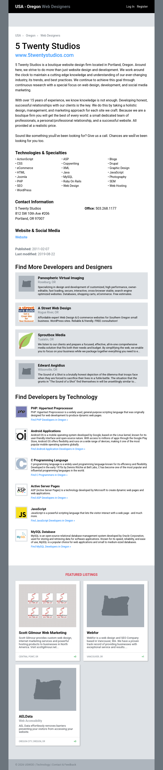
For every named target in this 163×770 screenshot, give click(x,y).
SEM (113, 181)
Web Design (71, 185)
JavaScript (117, 172)
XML (66, 168)
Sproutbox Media (51, 335)
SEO (19, 185)
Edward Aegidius (51, 365)
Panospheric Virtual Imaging (61, 278)
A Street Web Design (54, 308)
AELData (26, 716)
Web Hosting (118, 185)
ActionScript (25, 159)
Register (142, 6)
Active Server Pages (45, 486)
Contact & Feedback (64, 764)
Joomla (22, 177)
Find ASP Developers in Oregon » (49, 497)
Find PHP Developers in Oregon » (49, 419)
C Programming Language (49, 460)
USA (20, 6)
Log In (130, 6)
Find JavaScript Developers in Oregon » (53, 520)
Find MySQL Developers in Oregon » (51, 546)
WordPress (24, 190)
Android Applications (46, 431)
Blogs (113, 159)
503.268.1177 (105, 208)
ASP (66, 159)
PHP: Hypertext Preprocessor (52, 408)
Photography (118, 177)
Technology (43, 764)
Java (66, 172)
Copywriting (71, 163)
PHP (20, 181)
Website (21, 237)
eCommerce (25, 168)
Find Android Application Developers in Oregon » (58, 449)
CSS (19, 163)
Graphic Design (120, 168)
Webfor (92, 633)
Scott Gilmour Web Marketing (42, 633)
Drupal (114, 163)
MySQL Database (43, 532)
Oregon (48, 6)
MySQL (68, 177)
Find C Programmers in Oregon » (49, 475)
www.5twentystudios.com (44, 55)
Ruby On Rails (72, 181)
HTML (21, 172)
